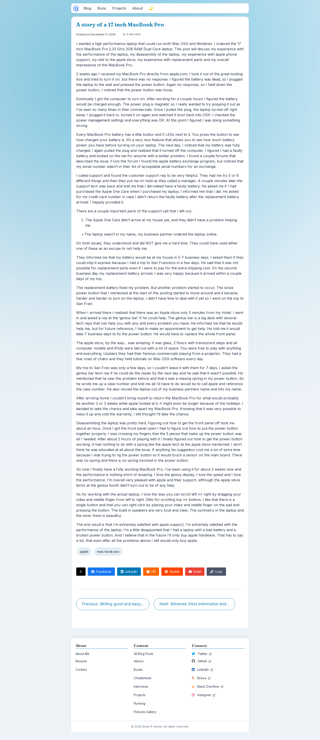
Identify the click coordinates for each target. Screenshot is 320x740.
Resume (81, 661)
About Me (82, 654)
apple (84, 551)
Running (139, 703)
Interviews (141, 686)
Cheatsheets (143, 678)
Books (138, 669)
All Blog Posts (143, 654)
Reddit (172, 571)
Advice (139, 661)
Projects (140, 695)
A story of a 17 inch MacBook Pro (120, 24)
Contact (81, 669)
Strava (201, 678)
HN (151, 571)
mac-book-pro (108, 551)
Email (195, 571)
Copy (216, 571)
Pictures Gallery (145, 712)
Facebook (101, 571)
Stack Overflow (207, 686)
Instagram (203, 695)
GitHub (201, 661)
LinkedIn (129, 571)
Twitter (202, 654)
